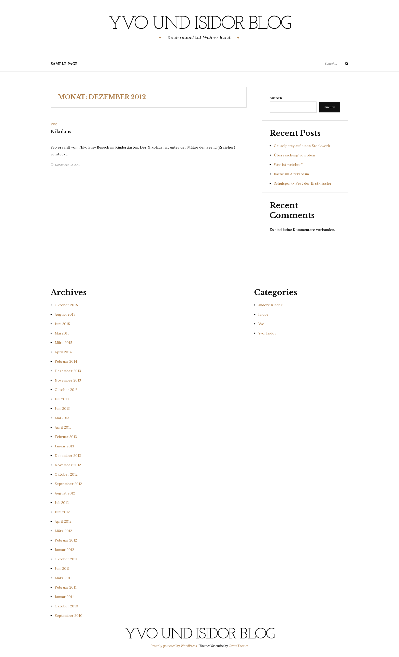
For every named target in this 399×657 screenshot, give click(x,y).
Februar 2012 (66, 540)
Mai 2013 (62, 418)
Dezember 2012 (68, 455)
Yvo (54, 124)
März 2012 (63, 531)
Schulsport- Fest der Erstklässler (303, 183)
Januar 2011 (64, 596)
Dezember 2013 (68, 371)
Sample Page (64, 63)
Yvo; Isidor (267, 333)
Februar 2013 (66, 436)
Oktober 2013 (66, 389)
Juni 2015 (62, 324)
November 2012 (68, 465)
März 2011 (63, 578)
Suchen (276, 98)
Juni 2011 (62, 568)
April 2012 (63, 521)
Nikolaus (61, 132)
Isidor (263, 314)
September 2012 (68, 483)
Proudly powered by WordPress (174, 646)
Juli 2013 (62, 399)
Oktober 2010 (66, 606)
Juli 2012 (62, 502)
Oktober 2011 (66, 559)
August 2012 (65, 493)
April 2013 (63, 427)
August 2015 (65, 314)
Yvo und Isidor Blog (199, 24)
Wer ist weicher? (288, 164)
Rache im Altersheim (291, 174)
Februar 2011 (66, 587)
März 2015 (63, 342)
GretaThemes (239, 646)
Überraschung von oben (294, 155)
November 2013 (68, 380)
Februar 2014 (66, 361)
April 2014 (63, 352)
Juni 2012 (62, 512)
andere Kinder (270, 305)
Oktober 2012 (66, 474)
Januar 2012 (64, 549)
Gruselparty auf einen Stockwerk (302, 145)
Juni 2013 (62, 408)
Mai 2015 (62, 333)
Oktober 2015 (66, 305)
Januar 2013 (64, 446)
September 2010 (68, 615)
